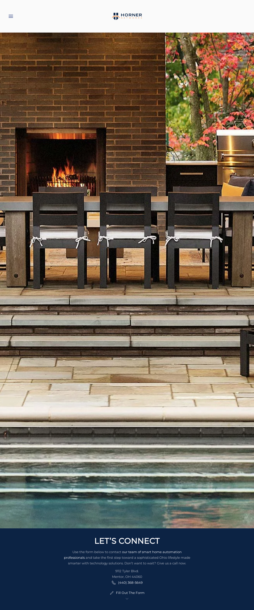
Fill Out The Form (127, 593)
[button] (11, 16)
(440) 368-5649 (127, 582)
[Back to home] (127, 16)
